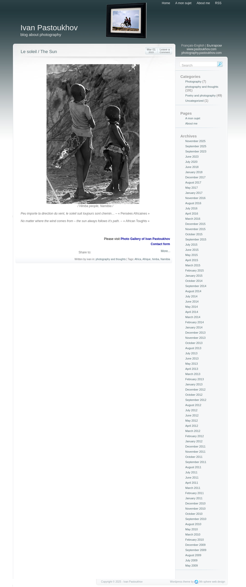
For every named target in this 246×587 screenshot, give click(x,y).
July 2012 (191, 410)
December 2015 (195, 223)
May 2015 (191, 254)
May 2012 (191, 420)
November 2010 (195, 508)
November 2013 (195, 337)
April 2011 (191, 482)
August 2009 (193, 555)
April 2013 (191, 368)
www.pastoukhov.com (201, 49)
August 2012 (193, 405)
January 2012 (194, 441)
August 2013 (193, 348)
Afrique (146, 259)
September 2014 (195, 286)
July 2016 (191, 208)
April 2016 (191, 213)
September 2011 (195, 462)
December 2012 (195, 389)
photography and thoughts (111, 259)
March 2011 (192, 487)
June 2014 (191, 301)
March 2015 (192, 265)
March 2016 (192, 218)
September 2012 (195, 399)
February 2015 (194, 270)
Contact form (160, 244)
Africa (138, 259)
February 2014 (194, 322)
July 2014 (191, 296)
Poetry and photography (200, 95)
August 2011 (193, 467)
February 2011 (194, 493)
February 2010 (194, 539)
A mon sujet (183, 3)
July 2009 (191, 560)
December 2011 (195, 446)
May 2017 (191, 187)
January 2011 (194, 498)
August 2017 (193, 182)
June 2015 (191, 249)
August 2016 (193, 203)
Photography (193, 81)
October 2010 (194, 513)
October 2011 (194, 456)
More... (165, 251)
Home (166, 3)
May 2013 (191, 363)
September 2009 (195, 550)
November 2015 (195, 229)
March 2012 (192, 430)
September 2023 (195, 151)
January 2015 (194, 275)
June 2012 (191, 415)
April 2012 (191, 425)
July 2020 (191, 161)
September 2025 (195, 146)
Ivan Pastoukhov (49, 27)
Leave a (165, 51)
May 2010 (191, 529)
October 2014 (194, 280)
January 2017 (194, 192)
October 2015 (194, 234)
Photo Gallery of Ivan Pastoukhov (145, 239)
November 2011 (195, 451)
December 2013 (195, 332)
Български (214, 45)
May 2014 (191, 306)
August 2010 (193, 524)
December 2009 (195, 544)
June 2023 (191, 156)
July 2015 (191, 244)
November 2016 (195, 198)
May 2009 (191, 565)
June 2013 (191, 358)
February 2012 (194, 436)
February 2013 (194, 379)
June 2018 (191, 166)
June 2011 (191, 477)
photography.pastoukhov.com (201, 53)
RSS (218, 3)
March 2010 (192, 534)
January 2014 (194, 327)
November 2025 (195, 141)
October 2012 (194, 394)
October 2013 (194, 342)
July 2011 (191, 472)
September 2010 (195, 518)
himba (155, 259)
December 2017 (195, 177)
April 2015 (191, 260)
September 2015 (195, 239)
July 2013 (191, 353)
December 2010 (195, 503)
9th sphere (205, 581)
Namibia (165, 259)
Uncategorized (194, 100)
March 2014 (192, 317)
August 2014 (193, 291)
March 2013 (192, 374)
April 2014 (191, 311)
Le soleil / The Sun (39, 51)
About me (203, 3)
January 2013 (194, 384)
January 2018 (194, 172)
